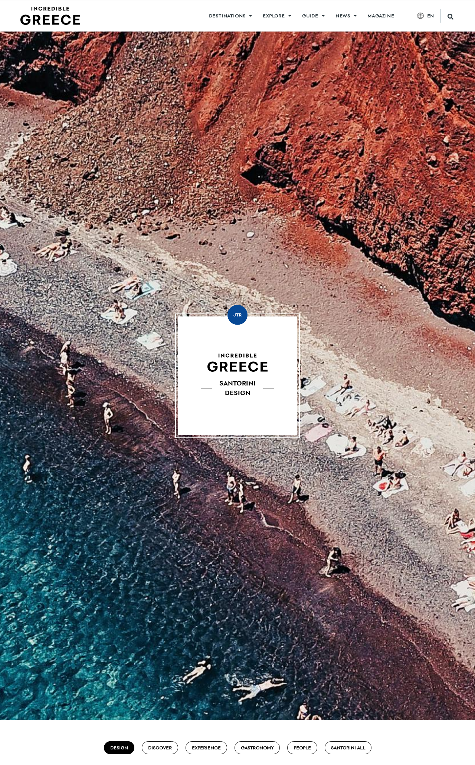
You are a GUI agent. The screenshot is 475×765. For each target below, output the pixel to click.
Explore (274, 16)
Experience (206, 748)
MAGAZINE (380, 16)
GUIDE (310, 16)
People (302, 748)
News (342, 16)
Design (119, 748)
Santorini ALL (348, 748)
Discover (160, 748)
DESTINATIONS (227, 16)
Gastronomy (257, 748)
